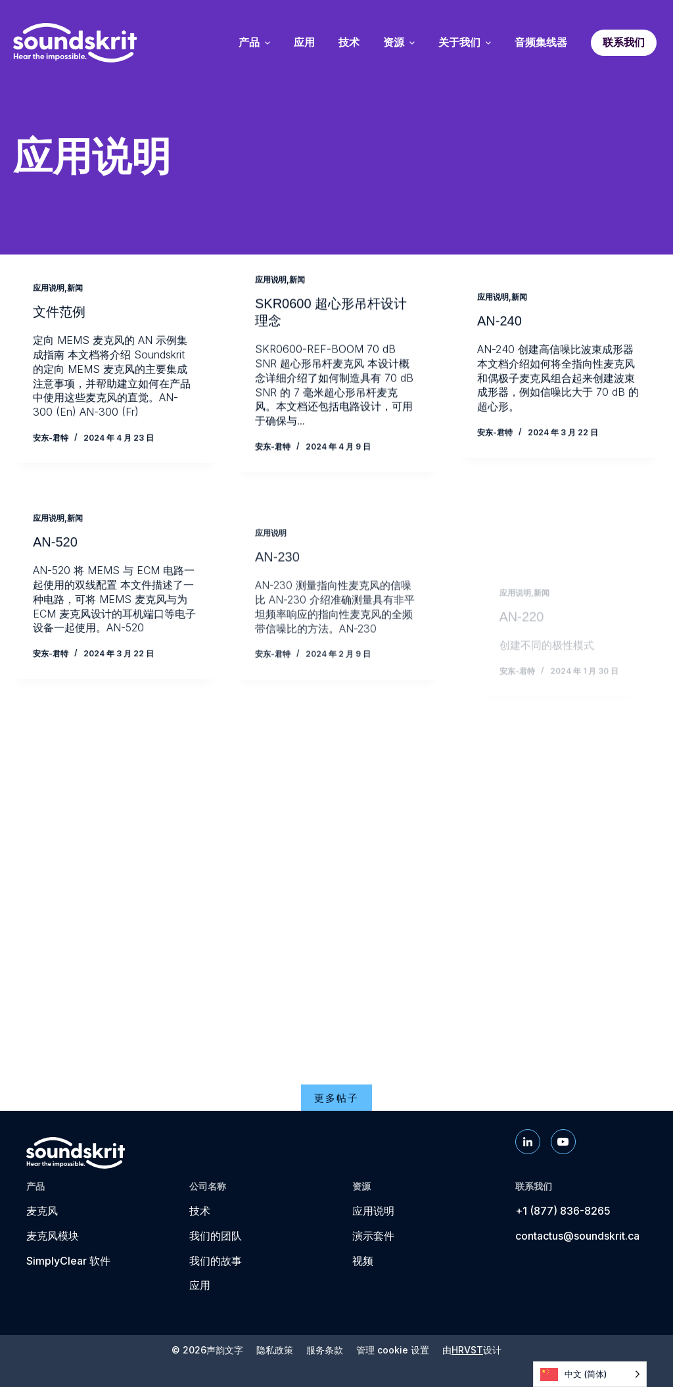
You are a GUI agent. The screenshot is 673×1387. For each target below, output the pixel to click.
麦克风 (42, 1210)
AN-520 (55, 564)
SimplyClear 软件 (68, 1260)
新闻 (75, 288)
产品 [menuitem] (254, 42)
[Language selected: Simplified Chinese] (590, 1374)
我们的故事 (215, 1260)
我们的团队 (215, 1235)
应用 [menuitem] (304, 42)
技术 (199, 1210)
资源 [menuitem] (399, 42)
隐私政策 (274, 1350)
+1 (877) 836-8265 (563, 1210)
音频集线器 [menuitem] (541, 42)
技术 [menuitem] (349, 42)
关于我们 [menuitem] (464, 42)
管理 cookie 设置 (392, 1350)
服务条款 (324, 1350)
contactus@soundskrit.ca (577, 1235)
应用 (199, 1285)
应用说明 (48, 288)
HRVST (467, 1349)
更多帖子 (336, 1098)
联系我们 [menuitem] (624, 42)
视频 (362, 1260)
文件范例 (59, 313)
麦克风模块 (52, 1235)
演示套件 (373, 1235)
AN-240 (499, 341)
